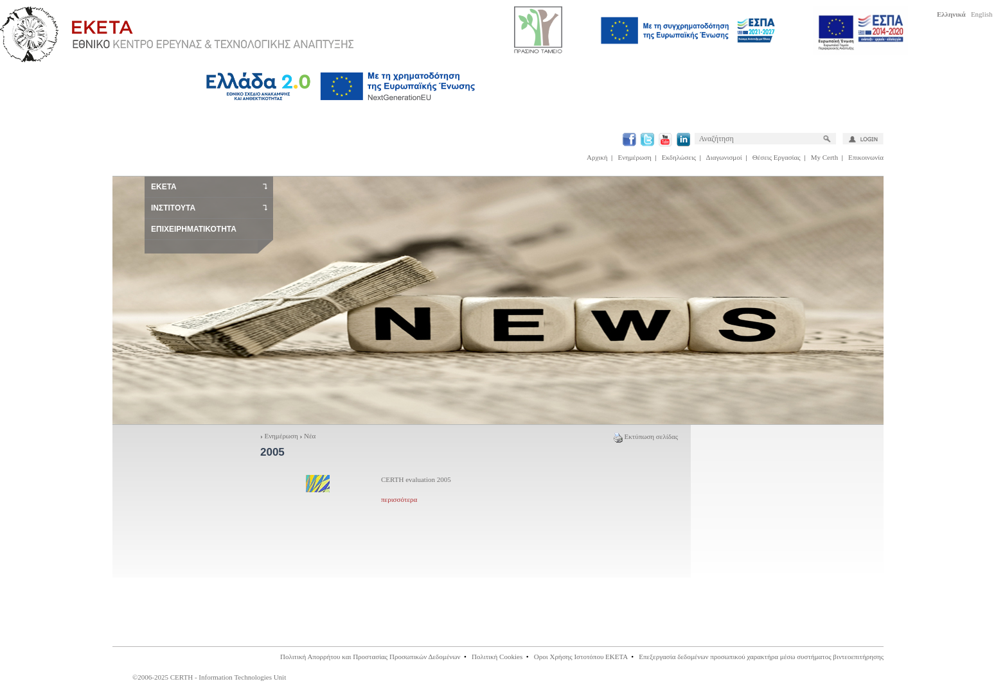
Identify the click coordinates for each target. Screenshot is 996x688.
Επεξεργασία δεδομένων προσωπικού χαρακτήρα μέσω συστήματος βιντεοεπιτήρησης (761, 656)
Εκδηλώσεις (679, 157)
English (982, 14)
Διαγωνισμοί (724, 157)
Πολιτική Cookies (497, 656)
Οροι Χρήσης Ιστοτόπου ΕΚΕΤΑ (581, 656)
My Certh (824, 157)
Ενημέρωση (635, 157)
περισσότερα (399, 499)
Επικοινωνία (866, 157)
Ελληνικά (951, 14)
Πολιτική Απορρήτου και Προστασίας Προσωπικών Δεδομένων (370, 656)
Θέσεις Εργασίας (776, 157)
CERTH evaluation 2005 (416, 479)
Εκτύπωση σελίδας (646, 436)
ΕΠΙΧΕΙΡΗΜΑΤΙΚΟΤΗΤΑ (193, 229)
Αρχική (597, 157)
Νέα (310, 436)
